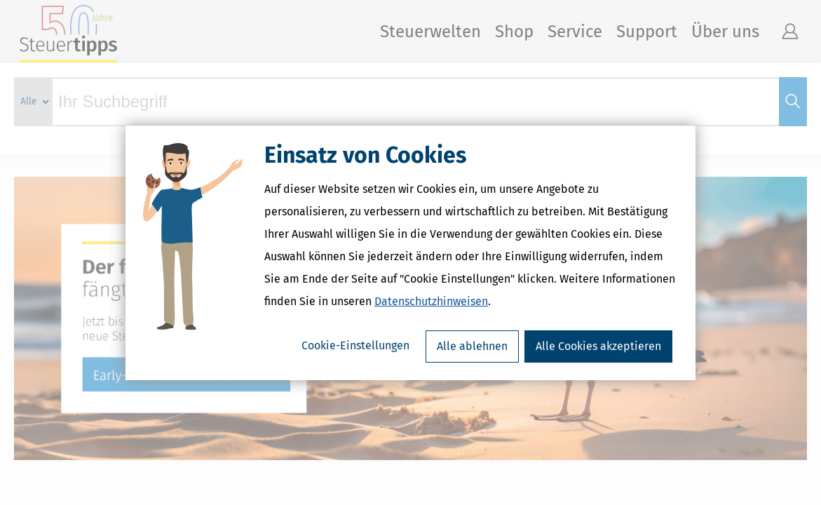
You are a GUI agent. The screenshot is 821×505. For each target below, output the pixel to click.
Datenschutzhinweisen (431, 301)
